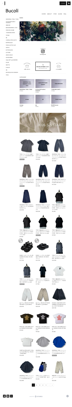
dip (6, 69)
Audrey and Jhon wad (11, 45)
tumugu (7, 35)
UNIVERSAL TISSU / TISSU (12, 19)
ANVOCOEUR (9, 55)
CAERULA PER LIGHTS (11, 40)
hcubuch (8, 67)
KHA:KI (7, 47)
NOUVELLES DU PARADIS (12, 72)
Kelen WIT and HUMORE (12, 59)
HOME (44, 14)
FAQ (65, 14)
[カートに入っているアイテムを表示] (69, 3)
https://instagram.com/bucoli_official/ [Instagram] (67, 396)
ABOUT (49, 14)
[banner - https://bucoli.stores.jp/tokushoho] (42, 66)
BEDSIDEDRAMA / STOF (11, 27)
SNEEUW (8, 25)
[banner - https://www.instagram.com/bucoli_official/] (43, 51)
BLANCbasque (9, 42)
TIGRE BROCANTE (10, 32)
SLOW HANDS (9, 57)
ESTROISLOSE (9, 50)
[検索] (3, 3)
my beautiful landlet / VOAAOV (10, 22)
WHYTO (8, 64)
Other (7, 74)
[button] (63, 3)
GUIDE (60, 14)
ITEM (55, 14)
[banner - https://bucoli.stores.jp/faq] (58, 66)
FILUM (7, 62)
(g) (6, 37)
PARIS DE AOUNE (10, 30)
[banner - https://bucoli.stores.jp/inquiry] (27, 66)
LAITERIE (8, 52)
